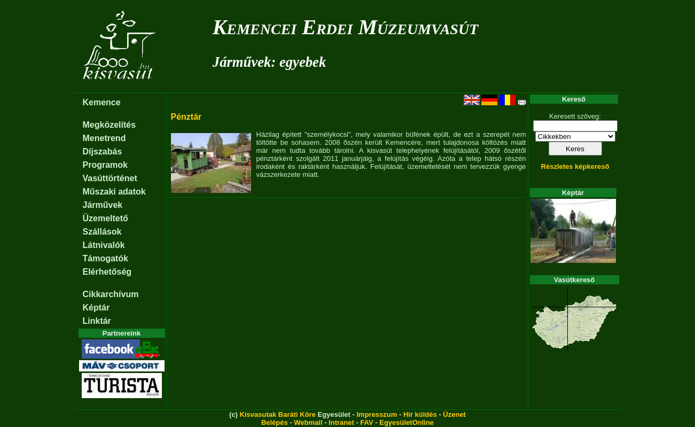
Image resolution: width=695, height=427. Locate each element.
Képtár (96, 307)
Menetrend (104, 138)
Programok (105, 164)
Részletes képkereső (575, 166)
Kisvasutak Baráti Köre (278, 414)
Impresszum (376, 414)
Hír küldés (420, 414)
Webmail (308, 422)
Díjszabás (102, 151)
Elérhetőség (107, 271)
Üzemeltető (105, 218)
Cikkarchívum (111, 294)
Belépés (274, 422)
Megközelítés (109, 124)
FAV (366, 422)
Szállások (102, 231)
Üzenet (454, 414)
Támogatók (105, 258)
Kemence (102, 102)
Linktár (97, 320)
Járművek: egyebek (269, 62)
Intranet (341, 422)
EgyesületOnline (406, 422)
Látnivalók (104, 245)
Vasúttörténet (110, 178)
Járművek (103, 204)
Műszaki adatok (114, 191)
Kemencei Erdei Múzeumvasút (345, 27)
